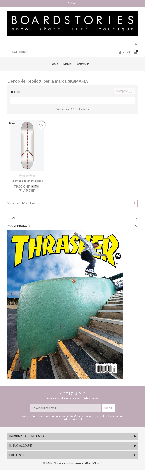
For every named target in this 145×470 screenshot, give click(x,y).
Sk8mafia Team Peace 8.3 (27, 180)
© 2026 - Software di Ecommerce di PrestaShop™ (72, 463)
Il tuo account (20, 445)
